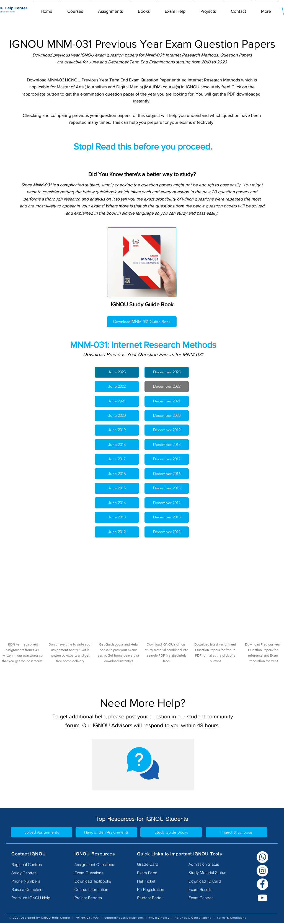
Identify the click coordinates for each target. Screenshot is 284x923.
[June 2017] (117, 459)
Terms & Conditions (231, 917)
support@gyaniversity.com (124, 917)
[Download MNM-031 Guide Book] (142, 321)
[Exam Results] (200, 889)
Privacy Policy (159, 917)
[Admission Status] (204, 864)
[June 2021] (117, 401)
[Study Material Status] (207, 872)
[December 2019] (166, 430)
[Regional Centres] (34, 864)
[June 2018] (117, 444)
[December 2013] (166, 517)
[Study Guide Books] (171, 832)
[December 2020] (166, 415)
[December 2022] (166, 386)
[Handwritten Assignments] (106, 832)
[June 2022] (117, 386)
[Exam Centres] (201, 898)
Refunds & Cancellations (193, 917)
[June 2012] (117, 532)
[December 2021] (166, 401)
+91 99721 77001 (87, 917)
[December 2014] (166, 502)
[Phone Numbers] (34, 881)
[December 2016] (166, 473)
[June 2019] (117, 430)
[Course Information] (97, 889)
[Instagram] (262, 870)
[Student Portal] (149, 898)
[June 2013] (117, 517)
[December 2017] (166, 459)
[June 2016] (117, 473)
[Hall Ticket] (148, 881)
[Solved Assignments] (41, 832)
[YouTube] (262, 898)
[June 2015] (117, 488)
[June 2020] (117, 415)
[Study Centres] (34, 873)
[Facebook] (262, 884)
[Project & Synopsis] (236, 832)
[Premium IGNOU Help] (34, 898)
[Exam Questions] (97, 873)
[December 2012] (166, 532)
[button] (75, 9)
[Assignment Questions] (97, 864)
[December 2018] (166, 444)
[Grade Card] (148, 864)
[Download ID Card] (205, 881)
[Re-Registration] (150, 889)
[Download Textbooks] (97, 881)
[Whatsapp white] (262, 857)
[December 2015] (166, 488)
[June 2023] (117, 372)
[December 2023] (166, 372)
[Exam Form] (148, 873)
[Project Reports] (97, 898)
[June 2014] (117, 502)
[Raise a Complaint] (34, 889)
